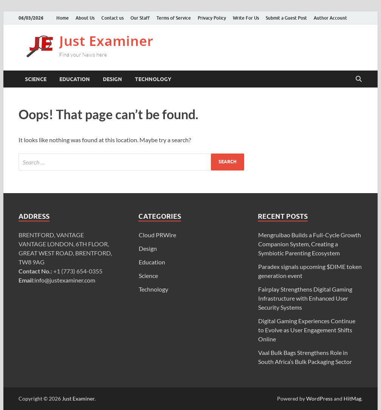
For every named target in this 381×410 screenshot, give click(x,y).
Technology (153, 79)
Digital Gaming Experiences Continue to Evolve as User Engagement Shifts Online (306, 329)
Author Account (330, 18)
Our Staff (140, 18)
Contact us (112, 18)
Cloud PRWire (157, 234)
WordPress (319, 398)
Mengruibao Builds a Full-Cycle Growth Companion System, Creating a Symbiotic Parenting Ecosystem (309, 243)
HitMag (352, 398)
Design (112, 79)
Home (62, 18)
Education (74, 79)
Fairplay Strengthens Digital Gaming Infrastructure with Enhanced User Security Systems (305, 298)
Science (35, 79)
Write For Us (246, 18)
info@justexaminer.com (64, 280)
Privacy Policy (212, 18)
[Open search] (358, 79)
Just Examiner (78, 398)
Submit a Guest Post (286, 18)
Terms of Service (173, 18)
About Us (85, 18)
